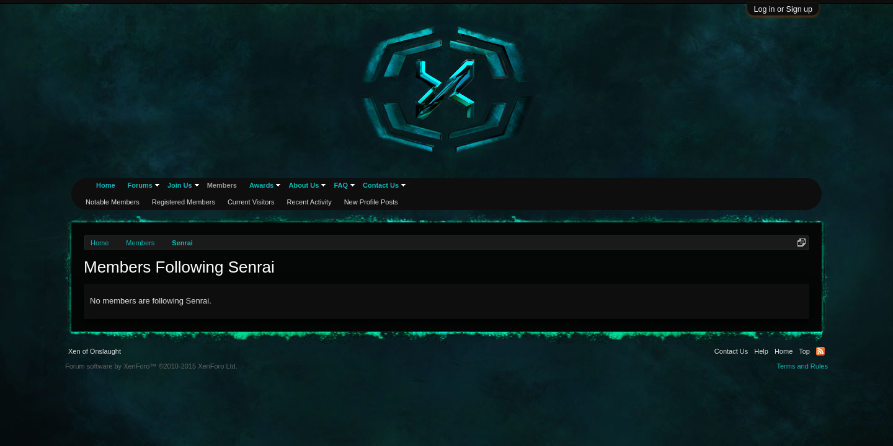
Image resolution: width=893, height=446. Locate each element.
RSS (820, 351)
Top (804, 351)
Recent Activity (309, 202)
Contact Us (381, 185)
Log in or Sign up (782, 9)
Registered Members (183, 202)
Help (761, 351)
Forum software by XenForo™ (151, 366)
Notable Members (113, 202)
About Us (303, 185)
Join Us (179, 185)
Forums (140, 185)
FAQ (341, 185)
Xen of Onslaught (94, 351)
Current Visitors (251, 202)
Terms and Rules (802, 366)
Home (105, 185)
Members (222, 185)
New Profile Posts (371, 202)
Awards (261, 185)
